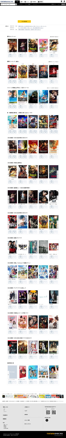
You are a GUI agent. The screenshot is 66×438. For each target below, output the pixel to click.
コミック (27, 1)
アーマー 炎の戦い (52, 52)
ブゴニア (30, 154)
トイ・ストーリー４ (21, 129)
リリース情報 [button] (27, 4)
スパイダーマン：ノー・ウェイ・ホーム (35, 129)
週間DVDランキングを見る (53, 61)
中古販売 (5, 427)
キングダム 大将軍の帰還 (43, 129)
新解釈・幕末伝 (41, 229)
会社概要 (3, 401)
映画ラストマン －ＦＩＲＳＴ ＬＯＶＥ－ (14, 229)
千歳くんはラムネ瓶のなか (43, 279)
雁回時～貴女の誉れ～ (42, 329)
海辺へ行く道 (31, 379)
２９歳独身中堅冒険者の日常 (22, 279)
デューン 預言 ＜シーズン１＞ (54, 354)
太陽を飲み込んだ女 (32, 304)
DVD (17, 1)
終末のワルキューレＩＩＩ (33, 279)
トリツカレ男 (41, 52)
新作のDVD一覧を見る (54, 36)
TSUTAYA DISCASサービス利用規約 (14, 401)
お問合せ (26, 414)
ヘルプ (58, 4)
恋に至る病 (20, 229)
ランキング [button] (35, 4)
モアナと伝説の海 (10, 129)
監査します (9, 304)
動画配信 (41, 1)
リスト (61, 2)
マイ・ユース (41, 304)
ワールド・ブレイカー (42, 154)
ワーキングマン (10, 154)
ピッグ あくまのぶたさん (33, 204)
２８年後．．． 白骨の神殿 (12, 52)
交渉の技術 (51, 304)
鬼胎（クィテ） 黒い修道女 (53, 204)
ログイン (64, 2)
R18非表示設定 (6, 428)
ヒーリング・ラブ (10, 329)
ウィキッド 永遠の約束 (22, 154)
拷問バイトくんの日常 (52, 279)
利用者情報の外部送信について (54, 401)
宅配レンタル (6, 424)
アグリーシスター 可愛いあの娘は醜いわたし (25, 52)
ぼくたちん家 (31, 254)
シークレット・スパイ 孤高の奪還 (23, 179)
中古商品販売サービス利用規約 (24, 401)
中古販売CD (34, 1)
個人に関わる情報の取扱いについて (35, 401)
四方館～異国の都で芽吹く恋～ (23, 329)
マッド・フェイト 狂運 (42, 204)
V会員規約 (6, 401)
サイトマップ (61, 401)
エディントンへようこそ (53, 154)
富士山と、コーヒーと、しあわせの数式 (45, 379)
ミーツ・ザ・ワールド (11, 379)
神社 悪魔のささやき (21, 204)
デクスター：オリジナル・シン (33, 354)
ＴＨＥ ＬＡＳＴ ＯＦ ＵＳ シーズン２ (45, 354)
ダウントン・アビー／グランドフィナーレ (24, 354)
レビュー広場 (26, 420)
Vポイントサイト (27, 423)
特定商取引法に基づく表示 (45, 401)
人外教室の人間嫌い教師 (11, 279)
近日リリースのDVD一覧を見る (52, 87)
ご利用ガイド (53, 4)
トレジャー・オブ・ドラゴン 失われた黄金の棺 (46, 179)
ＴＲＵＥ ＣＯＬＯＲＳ (42, 254)
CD (22, 1)
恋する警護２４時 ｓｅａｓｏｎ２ (23, 254)
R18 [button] (63, 4)
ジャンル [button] (20, 4)
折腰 (29, 329)
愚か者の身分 (51, 229)
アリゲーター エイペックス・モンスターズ (56, 179)
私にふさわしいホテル (21, 379)
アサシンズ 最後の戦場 (32, 52)
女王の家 (19, 304)
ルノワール (51, 379)
